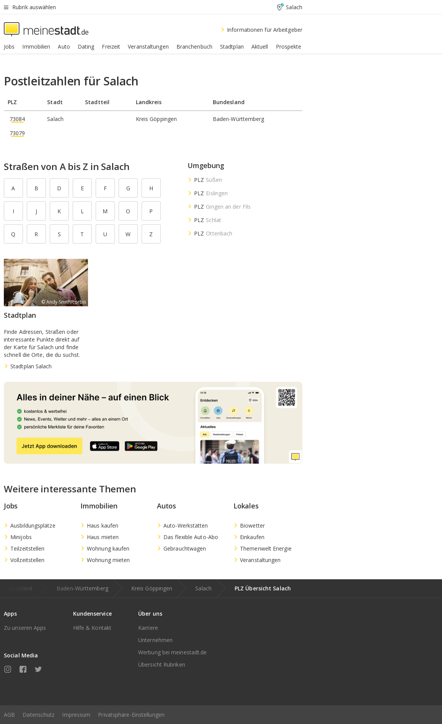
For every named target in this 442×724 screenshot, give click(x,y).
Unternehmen (155, 640)
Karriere (148, 627)
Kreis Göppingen (152, 588)
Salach (203, 588)
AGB (9, 714)
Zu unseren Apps (25, 627)
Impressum (76, 714)
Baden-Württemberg (82, 588)
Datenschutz (38, 714)
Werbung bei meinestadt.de (172, 652)
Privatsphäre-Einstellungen (131, 714)
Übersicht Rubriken (161, 664)
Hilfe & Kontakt (92, 627)
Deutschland (16, 588)
